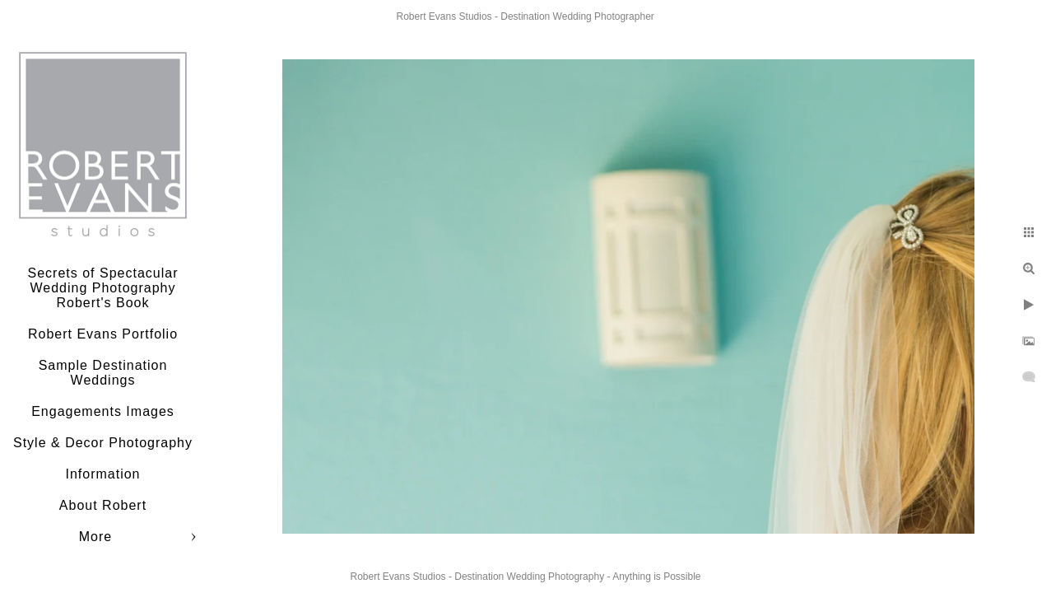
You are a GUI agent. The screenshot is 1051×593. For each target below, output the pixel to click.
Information (102, 474)
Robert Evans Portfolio (103, 334)
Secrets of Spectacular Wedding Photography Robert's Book (103, 288)
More (95, 537)
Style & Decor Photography (103, 443)
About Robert (102, 505)
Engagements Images (102, 411)
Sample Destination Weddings (103, 372)
